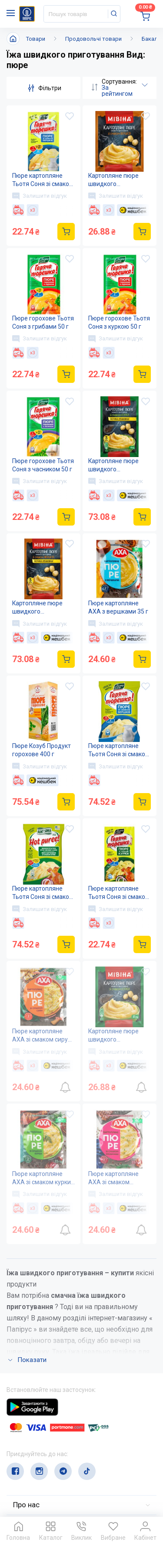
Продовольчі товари (93, 39)
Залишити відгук (39, 196)
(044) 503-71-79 (47, 1441)
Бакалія (152, 39)
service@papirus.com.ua (48, 1458)
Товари (35, 39)
